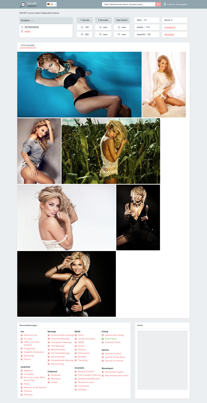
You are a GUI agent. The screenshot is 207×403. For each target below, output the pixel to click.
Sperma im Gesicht (114, 360)
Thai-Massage (57, 346)
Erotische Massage (60, 338)
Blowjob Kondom (86, 371)
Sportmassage (58, 356)
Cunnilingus (83, 386)
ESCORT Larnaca (27, 13)
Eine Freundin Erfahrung (89, 375)
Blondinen (169, 34)
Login (176, 3)
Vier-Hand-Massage (60, 353)
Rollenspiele (84, 353)
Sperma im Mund (113, 353)
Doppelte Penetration (34, 352)
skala (37, 13)
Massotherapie (58, 349)
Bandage (82, 356)
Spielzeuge (29, 355)
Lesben (54, 382)
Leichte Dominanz (86, 338)
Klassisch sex (30, 335)
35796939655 (32, 27)
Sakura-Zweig (57, 364)
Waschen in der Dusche (35, 387)
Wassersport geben (114, 372)
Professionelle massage (62, 335)
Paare (26, 384)
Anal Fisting (110, 338)
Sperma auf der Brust (115, 357)
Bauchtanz (56, 378)
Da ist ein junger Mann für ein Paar (34, 379)
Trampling (82, 360)
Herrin (81, 335)
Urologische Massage (61, 342)
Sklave (81, 346)
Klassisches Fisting (114, 335)
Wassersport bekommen (117, 375)
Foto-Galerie (28, 45)
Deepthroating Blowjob (89, 378)
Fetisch (27, 359)
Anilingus (82, 389)
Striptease (56, 375)
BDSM (81, 342)
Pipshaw (28, 391)
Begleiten (28, 370)
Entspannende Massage (62, 360)
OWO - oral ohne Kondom (31, 343)
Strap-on (82, 349)
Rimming (28, 394)
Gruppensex (29, 348)
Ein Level (28, 338)
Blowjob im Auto (86, 382)
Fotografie (29, 374)
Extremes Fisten (112, 342)
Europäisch (170, 27)
